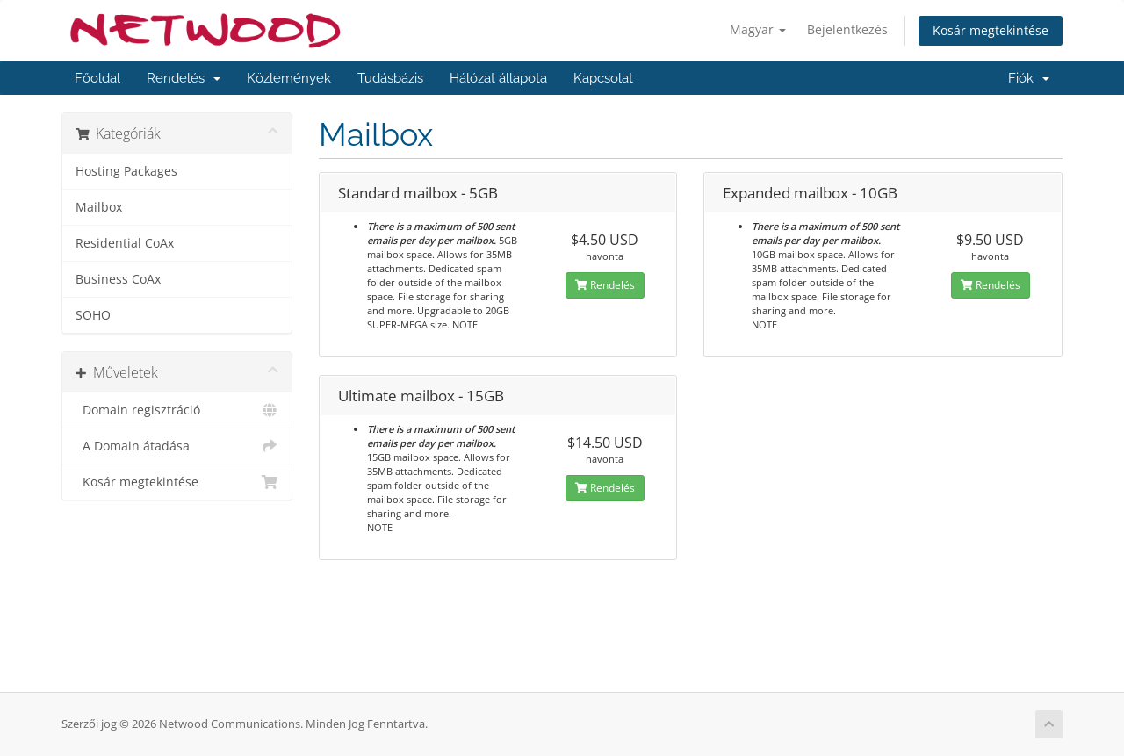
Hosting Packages (126, 171)
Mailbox (99, 207)
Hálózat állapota (498, 78)
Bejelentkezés (847, 29)
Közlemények (289, 78)
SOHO (93, 315)
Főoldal (97, 78)
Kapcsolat (603, 78)
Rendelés (183, 78)
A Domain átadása (177, 446)
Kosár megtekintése (990, 30)
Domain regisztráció (177, 410)
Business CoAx (118, 279)
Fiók (1028, 78)
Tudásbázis (390, 78)
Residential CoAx (125, 243)
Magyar (758, 29)
